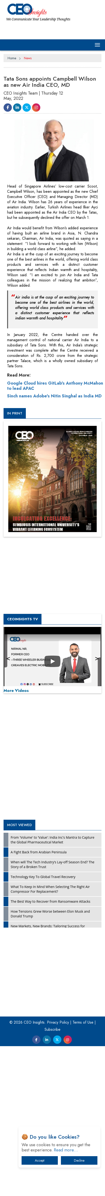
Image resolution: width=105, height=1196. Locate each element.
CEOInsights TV (22, 696)
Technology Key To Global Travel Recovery (43, 954)
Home (12, 58)
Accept (39, 1160)
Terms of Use (83, 1100)
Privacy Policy (58, 1100)
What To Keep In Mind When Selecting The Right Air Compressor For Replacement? (50, 966)
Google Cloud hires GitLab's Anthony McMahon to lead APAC (55, 463)
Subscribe (52, 1107)
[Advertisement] (42, 410)
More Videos (16, 768)
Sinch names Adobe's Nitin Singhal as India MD (54, 473)
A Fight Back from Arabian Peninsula (39, 929)
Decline (79, 1160)
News (28, 58)
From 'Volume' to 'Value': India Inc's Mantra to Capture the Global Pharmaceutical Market (52, 917)
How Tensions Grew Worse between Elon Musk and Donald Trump (50, 991)
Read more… (66, 1150)
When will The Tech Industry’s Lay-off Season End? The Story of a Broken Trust (52, 942)
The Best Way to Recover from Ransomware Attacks (50, 979)
